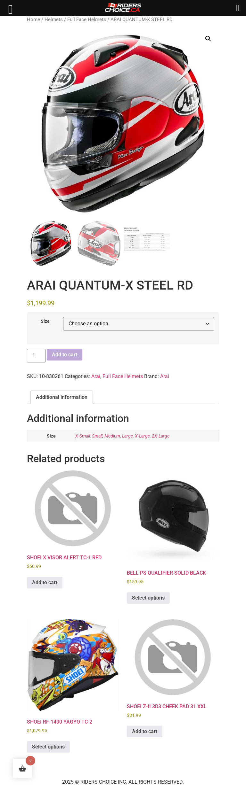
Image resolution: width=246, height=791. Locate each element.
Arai (95, 376)
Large (127, 436)
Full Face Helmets (86, 19)
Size (45, 321)
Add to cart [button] (44, 582)
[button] (208, 38)
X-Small (82, 436)
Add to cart (64, 355)
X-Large (142, 436)
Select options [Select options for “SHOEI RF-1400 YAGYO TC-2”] (48, 747)
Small (97, 436)
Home (33, 19)
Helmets (54, 19)
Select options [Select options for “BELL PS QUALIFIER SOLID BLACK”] (148, 598)
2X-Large (160, 436)
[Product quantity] (36, 355)
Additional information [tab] (61, 397)
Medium (112, 436)
